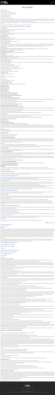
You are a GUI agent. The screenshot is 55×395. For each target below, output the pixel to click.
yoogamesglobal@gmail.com (3, 221)
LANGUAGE (52, 2)
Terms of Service (21, 22)
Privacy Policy (22, 388)
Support (33, 388)
